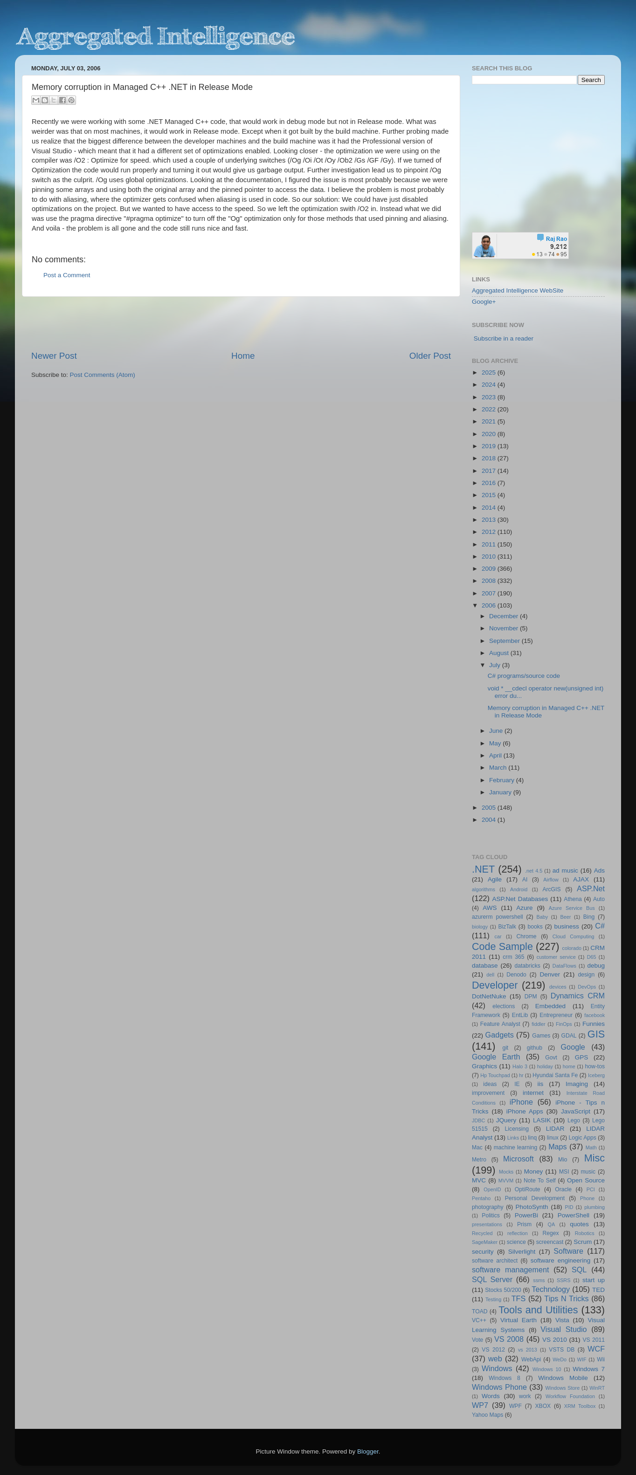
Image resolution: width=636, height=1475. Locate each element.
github (534, 1048)
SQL (579, 1269)
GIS (596, 1034)
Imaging (577, 1083)
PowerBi (526, 1215)
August (500, 652)
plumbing (594, 1207)
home (569, 1066)
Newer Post (54, 356)
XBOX (543, 1406)
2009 (490, 568)
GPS (581, 1057)
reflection (517, 1233)
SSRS (563, 1280)
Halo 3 (519, 1066)
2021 (490, 421)
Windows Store (563, 1388)
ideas (490, 1084)
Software (568, 1251)
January (501, 792)
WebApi (531, 1359)
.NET (483, 869)
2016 (490, 482)
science (516, 1242)
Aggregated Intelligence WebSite (517, 290)
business (566, 926)
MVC (479, 1180)
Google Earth (496, 1056)
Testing (493, 1299)
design (586, 974)
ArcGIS (551, 889)
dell (490, 974)
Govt (551, 1057)
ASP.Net (591, 888)
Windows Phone (499, 1387)
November (504, 628)
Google (573, 1047)
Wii (601, 1359)
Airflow (550, 879)
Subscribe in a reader (503, 338)
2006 (490, 605)
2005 (490, 807)
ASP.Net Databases (520, 898)
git (505, 1048)
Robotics (585, 1233)
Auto (599, 899)
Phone (587, 1198)
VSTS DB (561, 1349)
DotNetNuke (489, 996)
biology (480, 926)
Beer (565, 917)
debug (596, 965)
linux (553, 1137)
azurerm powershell (497, 917)
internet (533, 1092)
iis (541, 1083)
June (497, 730)
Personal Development (535, 1198)
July (495, 665)
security (483, 1251)
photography (488, 1207)
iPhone (521, 1102)
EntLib (520, 1015)
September (505, 640)
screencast (550, 1242)
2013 (490, 519)
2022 (490, 409)
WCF (596, 1349)
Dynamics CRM (578, 995)
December (504, 616)
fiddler (538, 1024)
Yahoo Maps (487, 1415)
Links (513, 1137)
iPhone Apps (524, 1111)
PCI (591, 1189)
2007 (490, 593)
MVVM (505, 1180)
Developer (495, 985)
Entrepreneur (556, 1015)
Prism (524, 1224)
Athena (572, 899)
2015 (490, 495)
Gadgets (499, 1035)
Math (591, 1147)
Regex (551, 1233)
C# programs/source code (524, 675)
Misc (594, 1158)
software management (510, 1269)
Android (518, 889)
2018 (490, 458)
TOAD (480, 1311)
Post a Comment (66, 275)
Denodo (516, 974)
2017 (490, 470)
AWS (490, 907)
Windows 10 (546, 1369)
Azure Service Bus (572, 908)
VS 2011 (593, 1340)
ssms (539, 1280)
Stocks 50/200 (503, 1290)
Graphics (484, 1066)
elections (503, 1006)
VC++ (479, 1320)
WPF (515, 1406)
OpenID (492, 1189)
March (498, 767)
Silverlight (522, 1251)
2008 (490, 580)
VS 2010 (554, 1339)
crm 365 (513, 957)
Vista (562, 1320)
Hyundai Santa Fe (555, 1075)
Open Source (586, 1180)
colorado (571, 948)
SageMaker (485, 1242)
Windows (497, 1368)
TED (598, 1289)
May (496, 743)
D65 (591, 957)
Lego (573, 1120)
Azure (524, 907)
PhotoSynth (532, 1206)
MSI (564, 1171)
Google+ (484, 301)
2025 (490, 372)
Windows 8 (504, 1378)
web (495, 1358)
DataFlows (564, 966)
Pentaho (481, 1198)
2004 (490, 819)
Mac (477, 1147)
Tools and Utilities (538, 1310)
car (498, 936)
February (502, 780)
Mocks (506, 1172)
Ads (599, 870)
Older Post (430, 356)
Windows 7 (589, 1369)
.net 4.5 (533, 871)
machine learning (516, 1147)
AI (524, 879)
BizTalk (507, 926)
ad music (565, 870)
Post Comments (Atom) (102, 374)
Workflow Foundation (570, 1396)
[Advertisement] (241, 323)
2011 (490, 544)
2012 (490, 531)
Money (533, 1171)
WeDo (560, 1359)
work (525, 1396)
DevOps (587, 987)
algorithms (483, 889)
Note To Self (540, 1180)
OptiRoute (527, 1189)
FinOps (564, 1024)
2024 (490, 384)
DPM (531, 996)
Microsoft (518, 1158)
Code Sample (502, 946)
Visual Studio (563, 1329)
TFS (519, 1298)
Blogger (368, 1451)
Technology (551, 1289)
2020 (490, 433)
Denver (549, 974)
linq (532, 1137)
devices (558, 987)
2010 (490, 556)
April (496, 755)
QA (551, 1224)
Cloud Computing (574, 936)
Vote (477, 1340)
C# (600, 926)
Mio (562, 1159)
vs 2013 (527, 1349)
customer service (556, 957)
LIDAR (555, 1128)
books (534, 926)
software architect (495, 1260)
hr (521, 1075)
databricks (527, 966)
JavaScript (575, 1111)
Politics (490, 1215)
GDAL (569, 1035)
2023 (490, 397)
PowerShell (573, 1215)
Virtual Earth (518, 1320)
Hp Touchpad (495, 1075)
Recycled (482, 1233)
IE (516, 1084)
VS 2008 (509, 1339)
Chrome (526, 936)
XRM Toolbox (580, 1406)
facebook (594, 1015)
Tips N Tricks (566, 1298)
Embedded (550, 1006)
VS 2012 (493, 1349)
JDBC (478, 1120)
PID (569, 1207)
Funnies (593, 1023)
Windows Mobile (563, 1377)
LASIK (542, 1120)
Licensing (517, 1129)
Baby (542, 917)
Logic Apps (582, 1137)
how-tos (595, 1066)
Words (491, 1396)
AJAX (581, 879)
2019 (490, 446)
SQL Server (492, 1279)
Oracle (563, 1189)
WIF (582, 1359)
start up (593, 1280)
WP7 (480, 1405)
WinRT (597, 1388)
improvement (488, 1093)
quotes (579, 1224)
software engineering (560, 1260)
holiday (545, 1066)
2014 (490, 507)
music (588, 1171)
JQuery (506, 1120)
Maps (557, 1146)
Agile (495, 879)
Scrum (583, 1241)
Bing (589, 917)
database (485, 965)
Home (243, 356)
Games (541, 1035)
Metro (479, 1159)
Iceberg (596, 1075)
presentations (487, 1224)
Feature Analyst (500, 1024)
